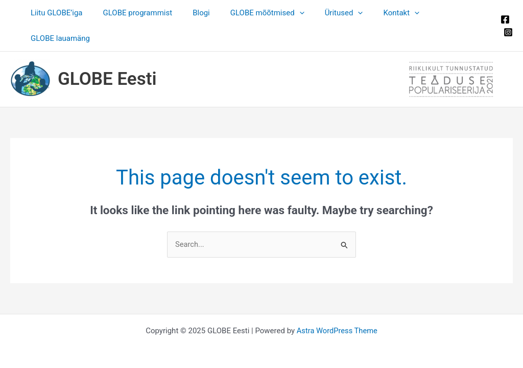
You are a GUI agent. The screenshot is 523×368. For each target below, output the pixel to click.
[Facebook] (503, 6)
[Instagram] (506, 19)
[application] (296, 13)
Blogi (203, 12)
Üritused (335, 13)
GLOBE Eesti (107, 53)
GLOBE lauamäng (451, 12)
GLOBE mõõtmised (264, 13)
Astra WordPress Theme (337, 305)
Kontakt (388, 13)
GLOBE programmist (144, 12)
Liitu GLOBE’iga (68, 12)
